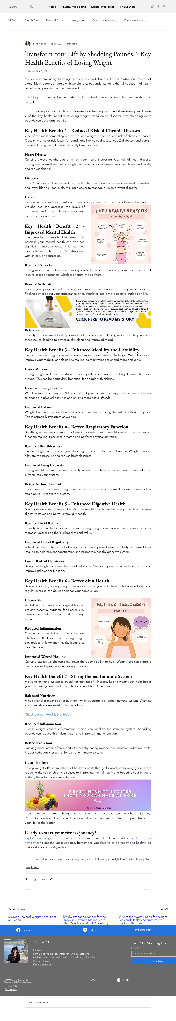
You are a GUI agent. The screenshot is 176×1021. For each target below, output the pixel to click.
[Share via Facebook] (26, 879)
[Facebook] (158, 7)
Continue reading (43, 964)
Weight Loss (79, 20)
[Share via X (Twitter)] (34, 879)
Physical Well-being (135, 20)
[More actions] (149, 44)
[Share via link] (51, 879)
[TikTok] (152, 7)
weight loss (87, 859)
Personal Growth (55, 20)
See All (164, 908)
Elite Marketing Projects (23, 982)
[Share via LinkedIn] (43, 879)
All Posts (13, 20)
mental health (56, 859)
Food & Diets (31, 20)
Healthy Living (143, 859)
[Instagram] (164, 7)
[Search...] (16, 6)
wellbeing (41, 859)
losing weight (102, 859)
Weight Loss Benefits (123, 859)
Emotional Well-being (105, 20)
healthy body (72, 859)
